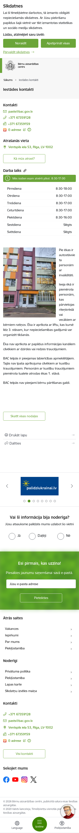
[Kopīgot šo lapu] (39, 443)
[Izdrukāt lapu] (39, 435)
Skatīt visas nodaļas (24, 416)
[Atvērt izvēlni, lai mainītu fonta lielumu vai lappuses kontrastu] (62, 825)
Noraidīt (20, 43)
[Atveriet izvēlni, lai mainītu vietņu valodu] (17, 825)
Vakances (12, 629)
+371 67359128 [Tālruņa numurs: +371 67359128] (19, 118)
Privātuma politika (17, 671)
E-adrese (15, 130)
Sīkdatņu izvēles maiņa (21, 691)
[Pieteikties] (41, 597)
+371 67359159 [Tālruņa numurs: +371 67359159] (19, 124)
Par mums (12, 642)
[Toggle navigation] (39, 824)
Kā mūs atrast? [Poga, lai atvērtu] (24, 159)
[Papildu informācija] (29, 129)
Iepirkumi (11, 635)
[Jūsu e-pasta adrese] (41, 583)
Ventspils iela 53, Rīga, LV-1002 (30, 147)
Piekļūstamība (15, 648)
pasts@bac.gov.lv (20, 111)
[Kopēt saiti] (24, 170)
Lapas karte (13, 684)
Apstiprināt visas (58, 43)
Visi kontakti (24, 754)
